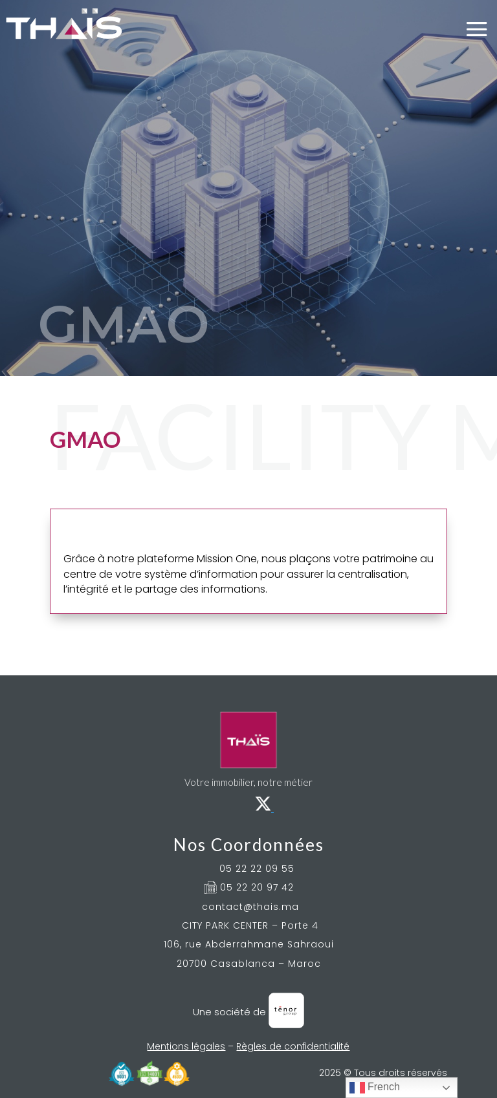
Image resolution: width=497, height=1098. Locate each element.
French (374, 1087)
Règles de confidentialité (292, 1046)
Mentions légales (186, 1046)
